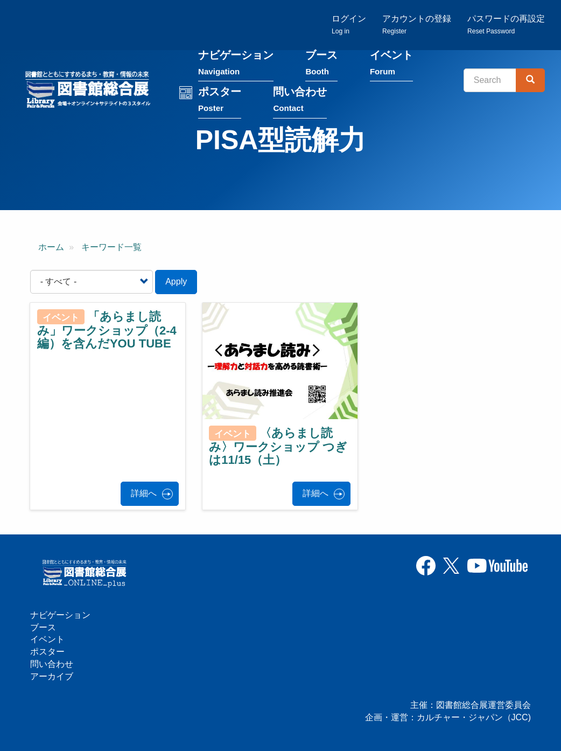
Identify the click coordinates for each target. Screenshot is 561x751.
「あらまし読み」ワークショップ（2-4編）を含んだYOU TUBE (107, 330)
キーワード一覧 (111, 247)
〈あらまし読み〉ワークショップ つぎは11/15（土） (278, 446)
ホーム (51, 247)
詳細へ (144, 493)
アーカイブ (51, 676)
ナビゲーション (236, 64)
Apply (176, 281)
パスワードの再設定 (506, 24)
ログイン (349, 24)
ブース (321, 64)
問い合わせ (300, 100)
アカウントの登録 (416, 24)
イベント (391, 64)
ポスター (219, 100)
